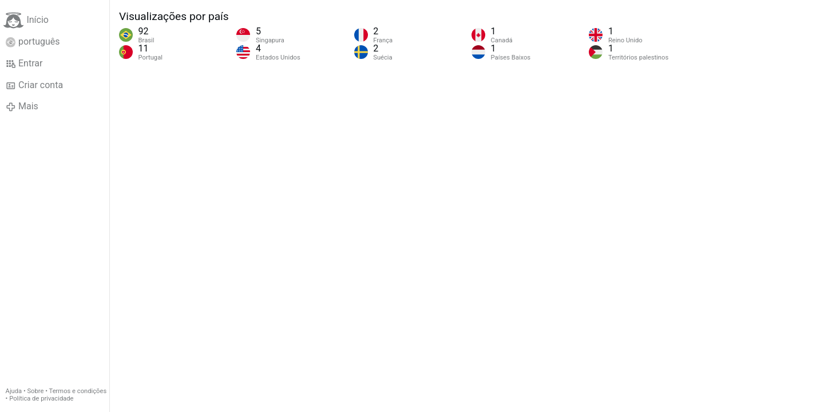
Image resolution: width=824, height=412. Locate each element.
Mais (22, 106)
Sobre (35, 391)
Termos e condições (78, 391)
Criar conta (34, 85)
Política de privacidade (41, 398)
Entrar (24, 63)
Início (26, 20)
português (33, 41)
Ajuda (14, 391)
